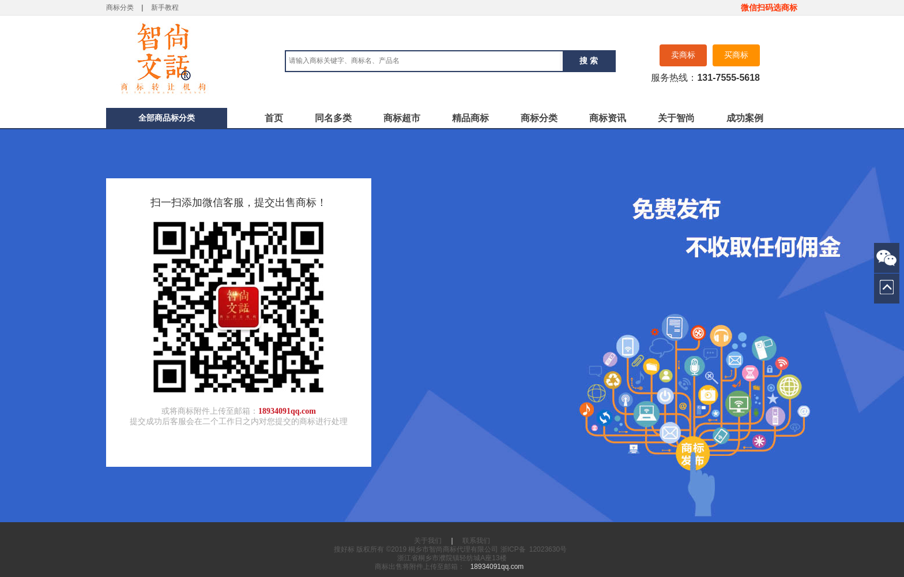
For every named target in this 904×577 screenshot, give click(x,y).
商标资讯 (607, 118)
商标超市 (401, 118)
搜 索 (588, 60)
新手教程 (165, 7)
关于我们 (428, 541)
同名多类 (333, 118)
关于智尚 (676, 118)
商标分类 (120, 7)
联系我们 (476, 541)
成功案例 (744, 118)
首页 (274, 118)
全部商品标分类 (166, 117)
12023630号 (548, 549)
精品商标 (470, 118)
